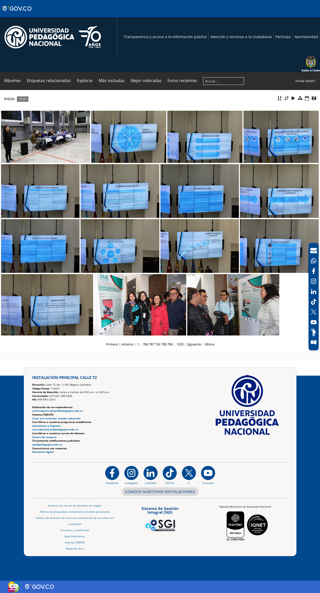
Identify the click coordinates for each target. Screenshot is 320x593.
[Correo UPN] (313, 250)
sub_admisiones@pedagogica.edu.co (55, 429)
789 (164, 344)
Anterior (127, 344)
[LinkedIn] (313, 291)
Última (209, 344)
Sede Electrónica (74, 536)
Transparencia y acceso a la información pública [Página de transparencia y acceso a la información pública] (165, 36)
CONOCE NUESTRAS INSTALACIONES (160, 491)
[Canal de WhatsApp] (313, 261)
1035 (180, 344)
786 (145, 344)
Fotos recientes (182, 80)
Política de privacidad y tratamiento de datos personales (75, 511)
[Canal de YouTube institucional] (208, 475)
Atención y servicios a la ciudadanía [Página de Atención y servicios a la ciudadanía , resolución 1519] (241, 36)
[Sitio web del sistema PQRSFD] (313, 343)
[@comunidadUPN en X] (188, 475)
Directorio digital (43, 452)
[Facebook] (313, 271)
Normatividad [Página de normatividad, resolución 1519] (306, 36)
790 (170, 344)
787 (151, 344)
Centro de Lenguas (44, 437)
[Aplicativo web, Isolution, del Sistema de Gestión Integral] (160, 518)
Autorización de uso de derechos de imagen (75, 505)
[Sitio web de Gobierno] (17, 13)
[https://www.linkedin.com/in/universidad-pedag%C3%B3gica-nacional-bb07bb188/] (150, 475)
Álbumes (12, 80)
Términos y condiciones (74, 530)
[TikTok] (313, 302)
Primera (112, 344)
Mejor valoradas (146, 80)
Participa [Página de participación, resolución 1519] (283, 36)
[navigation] (313, 296)
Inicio (9, 99)
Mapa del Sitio (75, 548)
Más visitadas (112, 80)
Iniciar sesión (305, 81)
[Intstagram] (313, 281)
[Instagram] (131, 475)
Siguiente (194, 344)
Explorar (85, 80)
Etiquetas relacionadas (49, 80)
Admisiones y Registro (46, 426)
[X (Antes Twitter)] (313, 312)
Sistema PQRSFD (75, 542)
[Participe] (313, 332)
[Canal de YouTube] (313, 322)
